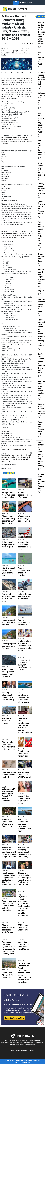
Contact (31, 1050)
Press (12, 1050)
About (18, 1050)
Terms (17, 1062)
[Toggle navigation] (16, 3)
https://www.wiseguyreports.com (17, 449)
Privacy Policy (26, 1062)
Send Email (8, 435)
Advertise (24, 1050)
